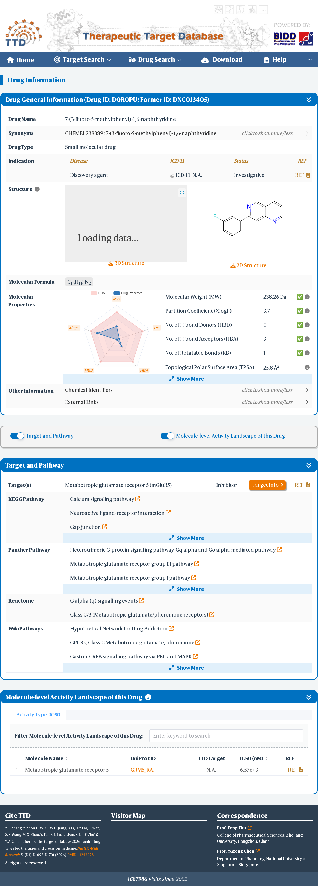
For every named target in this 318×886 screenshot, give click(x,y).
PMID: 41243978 (81, 855)
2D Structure (248, 265)
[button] (188, 133)
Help (275, 59)
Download (221, 59)
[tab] (36, 715)
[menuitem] (20, 59)
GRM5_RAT (143, 770)
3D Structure (126, 263)
